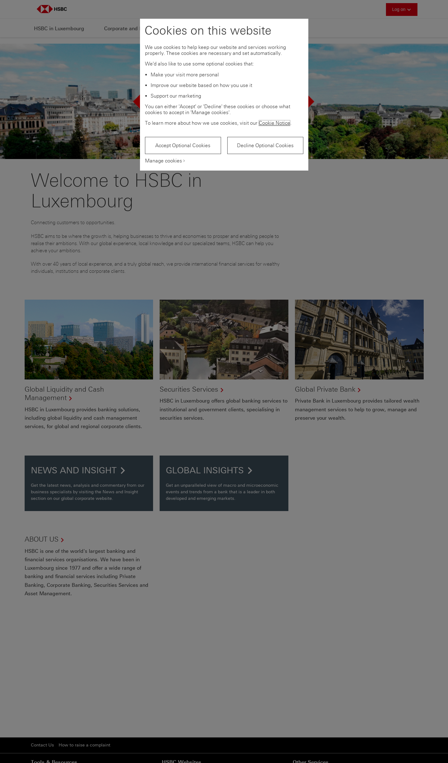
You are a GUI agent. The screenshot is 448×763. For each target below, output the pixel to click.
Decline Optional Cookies (265, 145)
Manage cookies (163, 161)
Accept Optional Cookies (182, 145)
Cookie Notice (274, 123)
